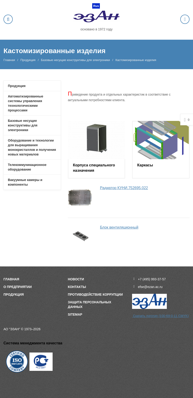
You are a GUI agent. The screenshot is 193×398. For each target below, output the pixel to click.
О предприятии (17, 287)
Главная (9, 60)
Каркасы (145, 165)
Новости (76, 279)
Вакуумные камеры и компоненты (25, 182)
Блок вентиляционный (119, 227)
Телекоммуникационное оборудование (27, 167)
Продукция (27, 60)
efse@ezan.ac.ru (150, 287)
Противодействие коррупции (95, 294)
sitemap (75, 314)
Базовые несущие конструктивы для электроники (75, 60)
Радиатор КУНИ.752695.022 (124, 188)
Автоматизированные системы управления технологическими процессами (25, 103)
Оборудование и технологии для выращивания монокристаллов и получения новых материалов (32, 147)
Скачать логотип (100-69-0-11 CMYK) (160, 316)
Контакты (77, 287)
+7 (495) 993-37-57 (152, 279)
